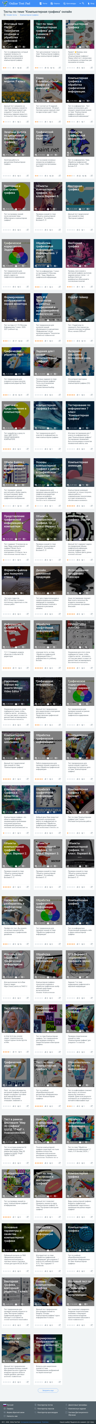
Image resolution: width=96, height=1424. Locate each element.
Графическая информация (44, 683)
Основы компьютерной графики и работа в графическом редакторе (47, 469)
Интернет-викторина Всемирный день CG (79, 356)
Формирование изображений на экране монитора (47, 1342)
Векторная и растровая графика (12, 189)
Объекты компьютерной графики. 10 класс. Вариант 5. (47, 191)
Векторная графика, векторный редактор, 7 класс (16, 1286)
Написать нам (12, 1416)
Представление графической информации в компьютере (14, 521)
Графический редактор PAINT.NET (44, 135)
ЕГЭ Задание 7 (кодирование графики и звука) (79, 958)
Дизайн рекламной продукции (43, 574)
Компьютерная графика (29, 15)
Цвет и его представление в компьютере (15, 409)
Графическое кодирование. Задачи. (13, 246)
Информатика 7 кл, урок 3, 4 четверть (14, 628)
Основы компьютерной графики (46, 1123)
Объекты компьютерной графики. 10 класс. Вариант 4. (79, 848)
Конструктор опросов (46, 1409)
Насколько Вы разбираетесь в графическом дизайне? (14, 905)
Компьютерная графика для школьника (14, 739)
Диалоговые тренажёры (77, 1405)
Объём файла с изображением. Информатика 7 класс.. (14, 467)
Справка (10, 1409)
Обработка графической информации (76, 135)
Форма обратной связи (15, 1412)
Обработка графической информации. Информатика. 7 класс (46, 249)
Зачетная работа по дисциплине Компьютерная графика (15, 137)
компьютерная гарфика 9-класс (47, 407)
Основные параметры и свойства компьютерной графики (14, 1234)
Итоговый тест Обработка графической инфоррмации (13, 959)
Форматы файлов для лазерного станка (15, 574)
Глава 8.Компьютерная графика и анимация (47, 83)
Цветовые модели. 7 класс (14, 79)
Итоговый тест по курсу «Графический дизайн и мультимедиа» (79, 1288)
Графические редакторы (44, 1010)
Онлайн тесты (11, 15)
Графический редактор (12, 1064)
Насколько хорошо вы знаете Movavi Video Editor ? (13, 686)
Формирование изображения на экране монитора (15, 301)
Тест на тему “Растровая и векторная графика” (44, 1178)
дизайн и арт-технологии (13, 1340)
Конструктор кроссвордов (48, 1412)
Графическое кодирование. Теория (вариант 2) (79, 686)
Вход (91, 3)
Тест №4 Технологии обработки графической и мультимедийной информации (47, 306)
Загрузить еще (48, 1390)
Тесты (43, 3)
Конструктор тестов (45, 1405)
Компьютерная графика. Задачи (79, 518)
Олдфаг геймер (78, 297)
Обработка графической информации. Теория (45, 905)
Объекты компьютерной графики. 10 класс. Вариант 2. (15, 848)
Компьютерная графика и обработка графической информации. (78, 84)
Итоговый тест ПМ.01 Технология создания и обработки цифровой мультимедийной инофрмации (15, 35)
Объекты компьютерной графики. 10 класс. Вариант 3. (47, 848)
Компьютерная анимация (78, 464)
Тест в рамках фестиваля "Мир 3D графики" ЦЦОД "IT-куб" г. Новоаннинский (14, 1126)
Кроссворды (69, 3)
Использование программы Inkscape (78, 574)
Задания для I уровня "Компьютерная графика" (46, 356)
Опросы (55, 3)
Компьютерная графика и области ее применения (14, 794)
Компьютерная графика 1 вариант (78, 793)
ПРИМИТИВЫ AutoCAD (77, 626)
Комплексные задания (77, 1409)
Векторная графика (75, 187)
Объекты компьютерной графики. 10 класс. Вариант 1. (47, 521)
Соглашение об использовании (31, 1422)
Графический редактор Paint (14, 353)
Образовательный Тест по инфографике (79, 1066)
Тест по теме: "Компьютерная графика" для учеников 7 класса (46, 30)
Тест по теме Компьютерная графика (46, 1066)
